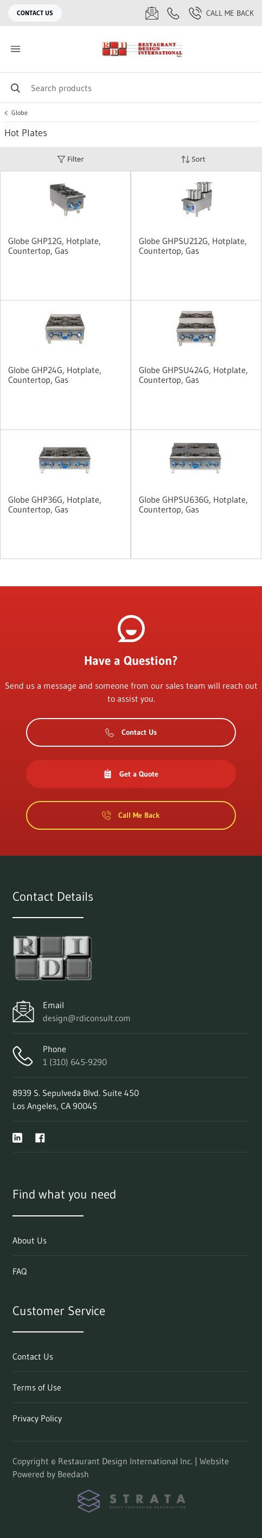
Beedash (73, 1474)
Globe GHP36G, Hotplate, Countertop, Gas (54, 504)
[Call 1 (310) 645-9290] (173, 13)
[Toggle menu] (15, 49)
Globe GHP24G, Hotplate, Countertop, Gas (54, 375)
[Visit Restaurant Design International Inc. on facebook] (40, 1136)
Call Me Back (221, 13)
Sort (193, 159)
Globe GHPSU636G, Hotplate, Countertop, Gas (193, 504)
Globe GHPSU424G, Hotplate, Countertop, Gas (193, 375)
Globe (19, 113)
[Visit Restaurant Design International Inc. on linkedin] (17, 1136)
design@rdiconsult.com (87, 1017)
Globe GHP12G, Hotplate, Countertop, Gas (54, 245)
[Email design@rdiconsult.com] (151, 13)
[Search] (131, 87)
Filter (70, 159)
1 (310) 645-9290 (75, 1061)
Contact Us (35, 13)
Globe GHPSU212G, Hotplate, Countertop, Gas (193, 245)
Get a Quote (130, 774)
